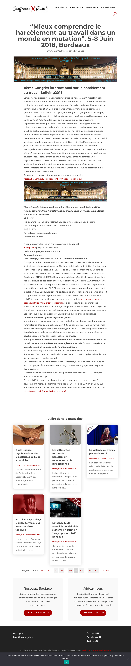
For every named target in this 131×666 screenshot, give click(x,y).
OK (66, 662)
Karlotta (85, 650)
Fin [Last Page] (107, 570)
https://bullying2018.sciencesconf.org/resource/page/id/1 (53, 179)
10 (56, 570)
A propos (18, 633)
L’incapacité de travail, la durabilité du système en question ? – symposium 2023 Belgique (65, 530)
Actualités (60, 7)
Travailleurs (75, 7)
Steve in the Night (101, 650)
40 (70, 570)
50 (90, 570)
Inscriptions (30, 247)
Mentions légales (23, 637)
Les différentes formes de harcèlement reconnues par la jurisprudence (62, 457)
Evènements (53, 51)
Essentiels (91, 7)
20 (61, 570)
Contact (91, 633)
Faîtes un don (95, 612)
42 (81, 570)
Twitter (91, 641)
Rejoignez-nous (40, 612)
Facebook (92, 637)
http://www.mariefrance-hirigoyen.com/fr (45, 391)
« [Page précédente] (48, 570)
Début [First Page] (43, 570)
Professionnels (108, 7)
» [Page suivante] (103, 570)
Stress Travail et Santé (72, 51)
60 (96, 570)
